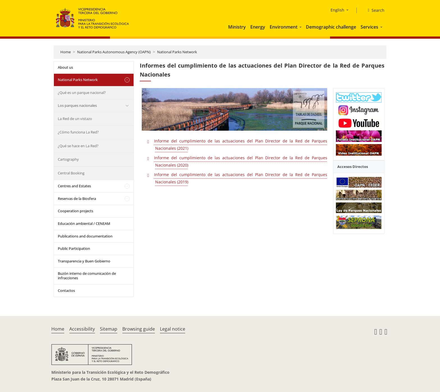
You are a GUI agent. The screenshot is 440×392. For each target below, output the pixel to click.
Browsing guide (138, 329)
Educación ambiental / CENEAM (84, 223)
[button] (301, 26)
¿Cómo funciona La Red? (78, 132)
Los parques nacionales (77, 105)
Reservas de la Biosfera (77, 198)
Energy (257, 27)
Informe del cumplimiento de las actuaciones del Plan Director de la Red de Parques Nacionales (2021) (240, 144)
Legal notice (172, 329)
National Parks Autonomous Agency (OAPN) (114, 51)
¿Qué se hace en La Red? (78, 145)
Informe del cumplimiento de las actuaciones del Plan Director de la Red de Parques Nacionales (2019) (240, 178)
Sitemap (108, 329)
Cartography (68, 159)
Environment (283, 27)
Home (65, 51)
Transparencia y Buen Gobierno (84, 261)
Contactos (66, 290)
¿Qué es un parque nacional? (82, 92)
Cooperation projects (75, 210)
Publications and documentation (85, 236)
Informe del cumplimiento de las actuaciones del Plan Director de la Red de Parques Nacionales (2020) (240, 161)
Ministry (237, 27)
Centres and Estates (74, 185)
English (337, 10)
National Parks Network (177, 51)
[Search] (373, 10)
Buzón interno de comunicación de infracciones (87, 275)
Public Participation (74, 248)
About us (65, 67)
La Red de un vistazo (75, 118)
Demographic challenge (331, 27)
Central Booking (71, 173)
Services (369, 27)
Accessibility (82, 329)
